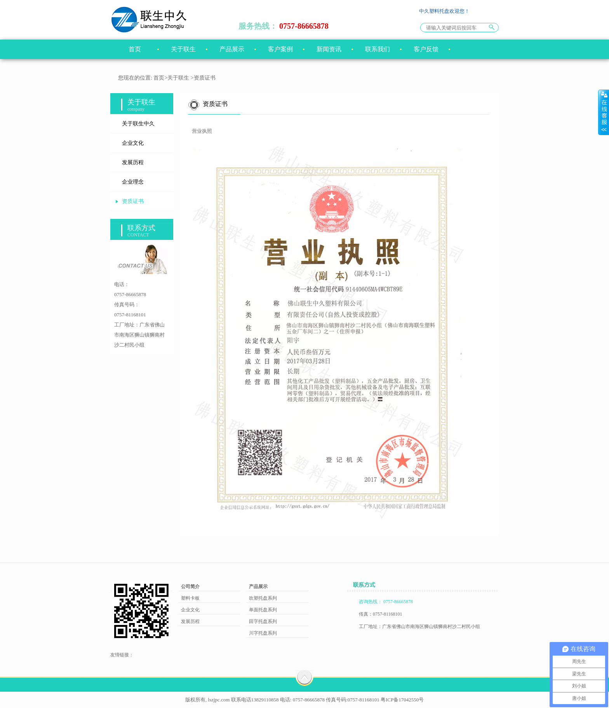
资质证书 (133, 201)
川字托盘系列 (263, 633)
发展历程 (133, 162)
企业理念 (133, 182)
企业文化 (133, 143)
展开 (603, 112)
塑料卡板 (190, 598)
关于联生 (183, 49)
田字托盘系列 (263, 621)
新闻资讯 (329, 49)
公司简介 (190, 586)
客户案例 (280, 49)
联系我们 (377, 49)
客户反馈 (426, 49)
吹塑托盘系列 (263, 598)
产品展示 (231, 49)
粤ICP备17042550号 (402, 700)
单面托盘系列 (263, 610)
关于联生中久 (138, 124)
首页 (135, 49)
